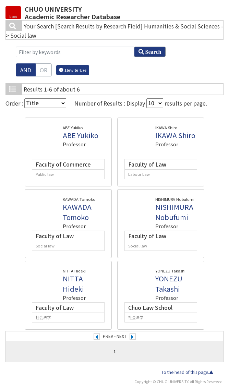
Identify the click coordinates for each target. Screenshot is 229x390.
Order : (35, 103)
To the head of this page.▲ (187, 372)
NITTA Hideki (73, 283)
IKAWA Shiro (175, 135)
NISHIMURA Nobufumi (174, 212)
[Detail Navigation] (13, 12)
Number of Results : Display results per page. (140, 103)
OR (43, 70)
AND (25, 70)
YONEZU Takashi (168, 283)
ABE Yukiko (80, 135)
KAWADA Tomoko (77, 212)
